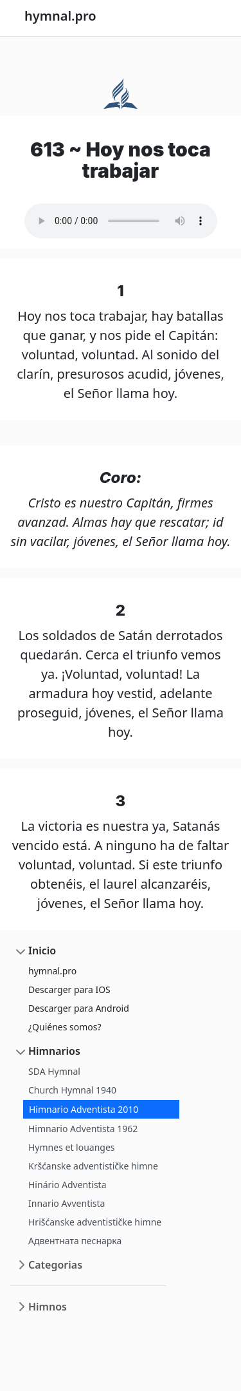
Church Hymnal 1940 (72, 1090)
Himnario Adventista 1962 (83, 1128)
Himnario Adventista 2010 (83, 1109)
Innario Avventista (66, 1203)
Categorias (55, 1265)
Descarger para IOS (69, 989)
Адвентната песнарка (74, 1241)
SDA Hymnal (54, 1071)
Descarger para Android (78, 1008)
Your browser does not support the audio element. (120, 220)
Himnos (47, 1307)
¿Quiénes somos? (65, 1027)
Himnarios (54, 1051)
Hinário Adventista (67, 1184)
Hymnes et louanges (71, 1147)
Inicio (42, 950)
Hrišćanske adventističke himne (94, 1222)
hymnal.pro (52, 971)
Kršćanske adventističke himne (93, 1166)
